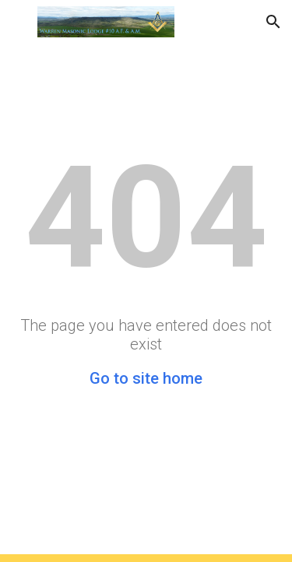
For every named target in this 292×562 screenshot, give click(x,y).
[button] (18, 21)
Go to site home (146, 378)
